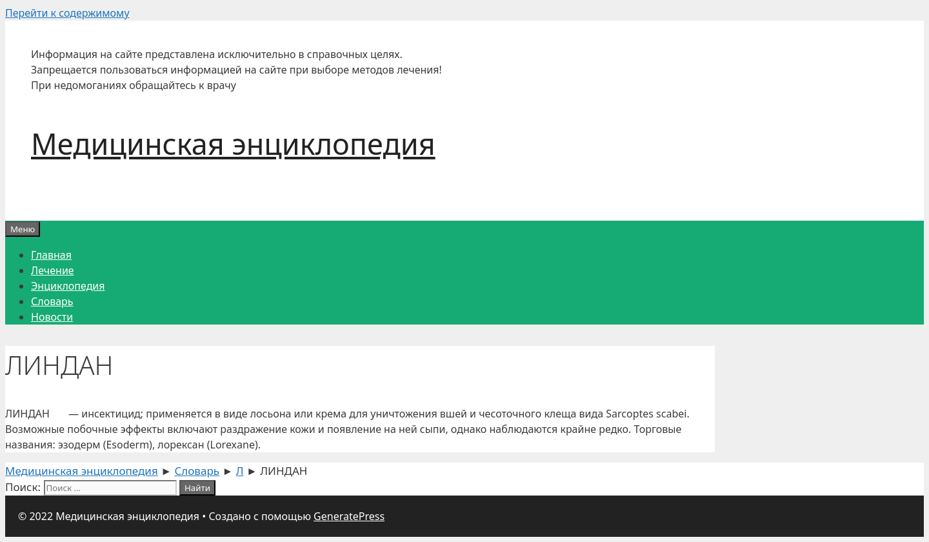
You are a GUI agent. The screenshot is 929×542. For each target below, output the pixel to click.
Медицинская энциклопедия (233, 143)
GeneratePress (349, 516)
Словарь (52, 301)
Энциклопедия (68, 286)
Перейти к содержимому (67, 13)
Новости (52, 317)
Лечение (52, 270)
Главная (51, 255)
